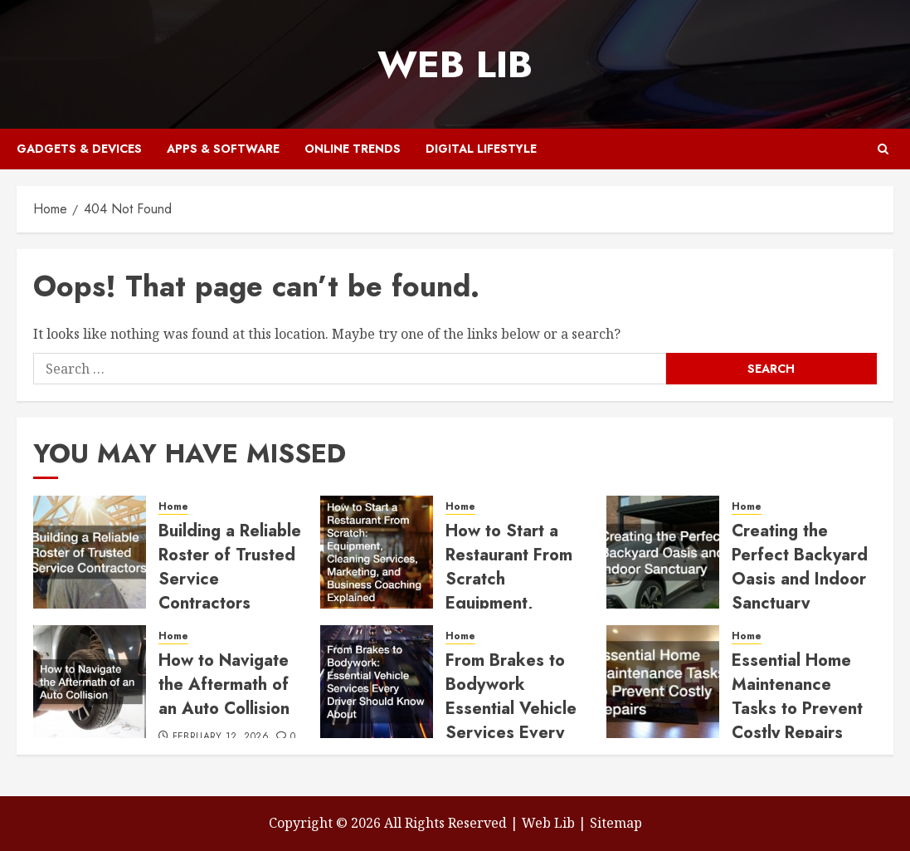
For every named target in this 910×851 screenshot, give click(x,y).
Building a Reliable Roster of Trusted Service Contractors (229, 567)
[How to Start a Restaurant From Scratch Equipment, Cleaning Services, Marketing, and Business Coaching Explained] (376, 552)
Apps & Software (223, 148)
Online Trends (352, 148)
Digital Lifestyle (481, 148)
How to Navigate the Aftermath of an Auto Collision (224, 684)
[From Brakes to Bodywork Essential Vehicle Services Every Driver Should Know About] (376, 681)
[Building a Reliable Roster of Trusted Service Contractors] (89, 552)
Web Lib (455, 64)
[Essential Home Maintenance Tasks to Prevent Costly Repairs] (662, 681)
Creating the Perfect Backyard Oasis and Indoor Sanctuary (800, 567)
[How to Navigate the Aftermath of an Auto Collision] (89, 681)
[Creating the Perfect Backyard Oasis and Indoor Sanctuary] (662, 552)
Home (173, 507)
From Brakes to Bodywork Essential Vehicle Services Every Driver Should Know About (511, 720)
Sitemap (616, 823)
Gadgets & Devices (79, 148)
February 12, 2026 (221, 737)
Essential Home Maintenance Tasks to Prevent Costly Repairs (797, 696)
